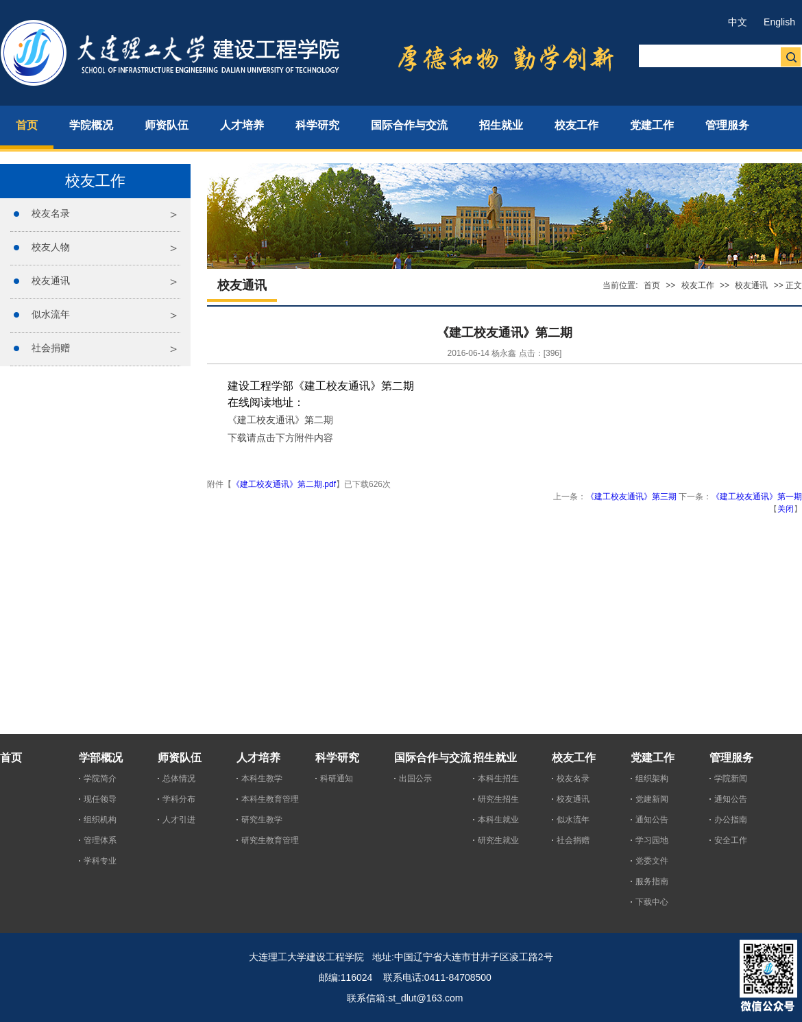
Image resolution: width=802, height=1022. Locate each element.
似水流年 (51, 314)
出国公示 (415, 778)
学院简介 (100, 778)
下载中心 (651, 902)
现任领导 (100, 799)
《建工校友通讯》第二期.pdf (284, 484)
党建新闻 (651, 799)
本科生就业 (498, 819)
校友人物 (51, 246)
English (779, 21)
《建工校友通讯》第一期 (757, 496)
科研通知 (336, 778)
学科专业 (100, 861)
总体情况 (178, 778)
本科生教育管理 (270, 799)
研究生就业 (498, 840)
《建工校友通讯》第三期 (631, 496)
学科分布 (178, 799)
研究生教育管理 (270, 840)
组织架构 (651, 778)
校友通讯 (51, 280)
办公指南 (730, 819)
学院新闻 (730, 778)
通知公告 (651, 819)
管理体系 (100, 840)
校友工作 (697, 285)
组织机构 (100, 819)
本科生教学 (261, 778)
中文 (737, 21)
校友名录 (51, 213)
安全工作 (730, 840)
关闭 (785, 509)
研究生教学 (261, 819)
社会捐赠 (51, 347)
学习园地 (651, 840)
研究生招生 (498, 799)
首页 (652, 285)
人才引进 (178, 819)
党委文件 (651, 861)
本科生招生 (498, 778)
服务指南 (651, 881)
